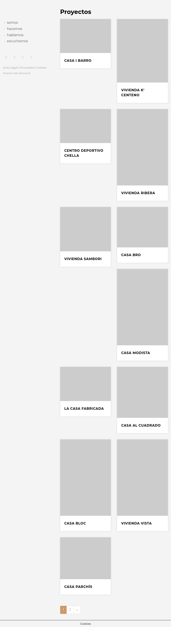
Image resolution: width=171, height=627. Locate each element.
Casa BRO (131, 255)
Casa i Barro (78, 61)
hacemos (14, 29)
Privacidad (27, 67)
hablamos (15, 35)
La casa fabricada (84, 409)
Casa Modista (135, 353)
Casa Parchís (78, 587)
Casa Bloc (75, 523)
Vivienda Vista (136, 523)
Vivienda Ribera (138, 193)
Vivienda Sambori (83, 259)
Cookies (41, 67)
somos (12, 23)
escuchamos (17, 41)
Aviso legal (10, 67)
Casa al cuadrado (141, 425)
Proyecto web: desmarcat (17, 73)
